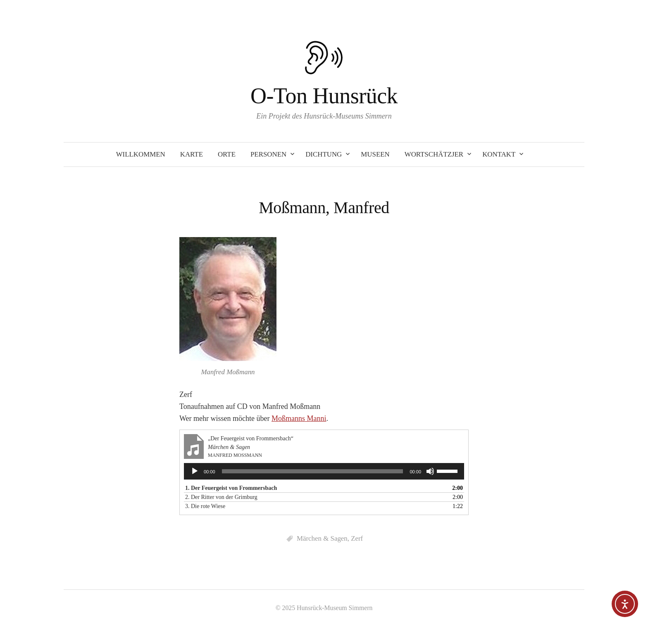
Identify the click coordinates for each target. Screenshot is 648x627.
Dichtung (323, 154)
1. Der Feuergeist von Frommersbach (231, 488)
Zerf (357, 538)
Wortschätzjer (434, 154)
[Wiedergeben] (195, 471)
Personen (268, 154)
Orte (227, 154)
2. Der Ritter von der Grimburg (221, 497)
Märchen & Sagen (322, 538)
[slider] (312, 471)
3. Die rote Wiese (205, 506)
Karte (191, 154)
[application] (324, 471)
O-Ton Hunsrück (324, 95)
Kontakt (498, 154)
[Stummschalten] (430, 471)
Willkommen (140, 154)
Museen (375, 154)
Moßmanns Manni (299, 418)
